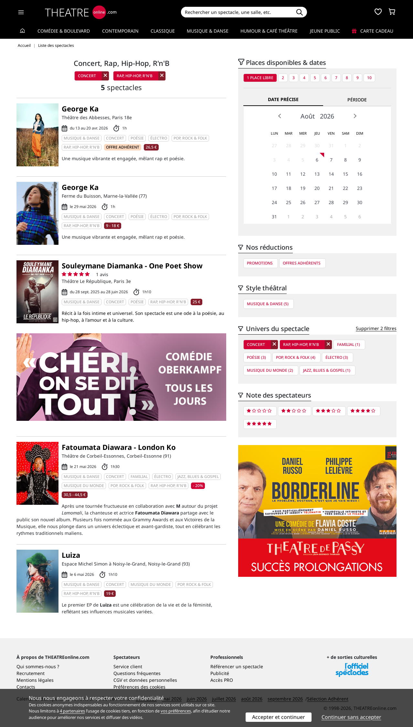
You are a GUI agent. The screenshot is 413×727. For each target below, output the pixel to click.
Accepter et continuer (278, 717)
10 (369, 77)
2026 (327, 116)
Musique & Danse (207, 31)
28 (288, 145)
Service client (127, 666)
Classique (163, 31)
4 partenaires (72, 711)
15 (345, 174)
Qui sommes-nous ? (37, 666)
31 (331, 145)
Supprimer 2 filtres (376, 328)
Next (355, 116)
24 (274, 202)
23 (359, 188)
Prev (280, 116)
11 (288, 174)
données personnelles (153, 680)
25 (288, 202)
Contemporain (120, 31)
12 (302, 174)
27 (274, 145)
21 (331, 188)
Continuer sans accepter (351, 717)
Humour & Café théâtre (269, 31)
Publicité (219, 673)
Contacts (25, 687)
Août (308, 116)
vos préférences (176, 711)
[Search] (236, 12)
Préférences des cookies (139, 687)
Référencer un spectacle (236, 666)
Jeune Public (325, 31)
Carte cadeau (372, 31)
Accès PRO (221, 680)
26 (302, 202)
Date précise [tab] (283, 99)
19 (302, 188)
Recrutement (30, 673)
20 (317, 188)
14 (331, 174)
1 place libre (260, 77)
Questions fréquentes (137, 673)
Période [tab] (357, 100)
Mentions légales (35, 680)
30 (317, 145)
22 (345, 188)
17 (274, 188)
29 (302, 145)
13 (317, 174)
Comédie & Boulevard (63, 31)
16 (359, 174)
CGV (117, 680)
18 (288, 188)
